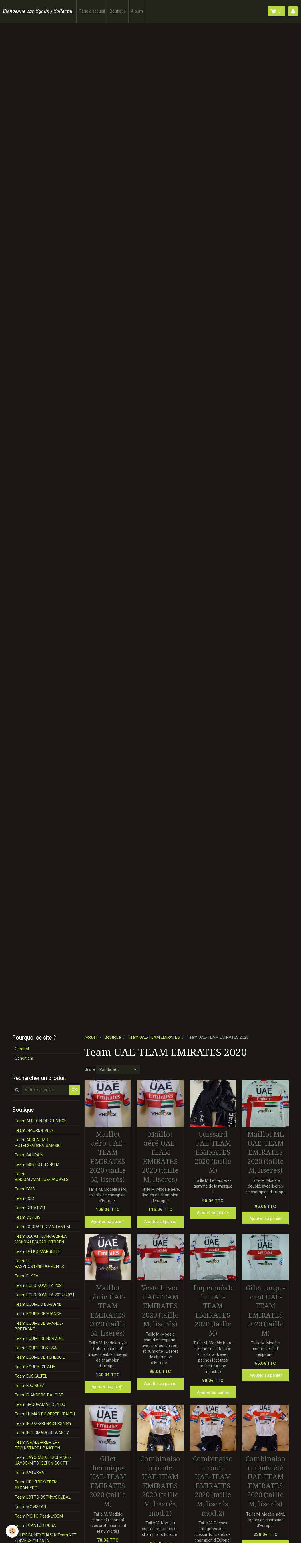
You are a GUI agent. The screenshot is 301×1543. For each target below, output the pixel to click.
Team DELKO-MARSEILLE (38, 1251)
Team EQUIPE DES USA (36, 1348)
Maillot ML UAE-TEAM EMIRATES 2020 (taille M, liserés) (265, 1152)
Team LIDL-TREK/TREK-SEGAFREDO (36, 1485)
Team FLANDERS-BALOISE (39, 1395)
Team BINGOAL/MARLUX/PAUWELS (42, 1177)
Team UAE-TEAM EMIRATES (154, 1037)
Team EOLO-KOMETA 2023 (39, 1285)
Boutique (118, 11)
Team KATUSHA (29, 1472)
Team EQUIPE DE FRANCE (38, 1313)
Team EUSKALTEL (31, 1376)
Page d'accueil (92, 11)
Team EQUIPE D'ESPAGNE (38, 1304)
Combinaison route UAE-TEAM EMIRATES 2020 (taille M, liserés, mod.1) (160, 1486)
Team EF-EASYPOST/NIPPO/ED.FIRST (41, 1264)
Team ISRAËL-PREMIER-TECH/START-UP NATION (37, 1445)
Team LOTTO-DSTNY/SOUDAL (43, 1497)
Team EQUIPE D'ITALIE (35, 1366)
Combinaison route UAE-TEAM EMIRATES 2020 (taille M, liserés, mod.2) (213, 1486)
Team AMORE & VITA (34, 1130)
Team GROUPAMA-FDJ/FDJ (40, 1404)
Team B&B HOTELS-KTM (37, 1164)
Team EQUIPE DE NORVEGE (39, 1338)
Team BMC (25, 1189)
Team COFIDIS (28, 1217)
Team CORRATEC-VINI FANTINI (42, 1226)
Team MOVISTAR (30, 1506)
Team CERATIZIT (30, 1208)
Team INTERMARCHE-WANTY (42, 1433)
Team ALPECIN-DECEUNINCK (41, 1121)
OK (74, 1089)
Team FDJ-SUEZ (30, 1385)
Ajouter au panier (107, 1221)
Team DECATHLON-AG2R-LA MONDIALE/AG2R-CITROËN (41, 1239)
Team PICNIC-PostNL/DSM (39, 1516)
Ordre (89, 1069)
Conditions (24, 1058)
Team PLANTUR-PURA (35, 1525)
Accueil (90, 1037)
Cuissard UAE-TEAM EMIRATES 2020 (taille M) (213, 1152)
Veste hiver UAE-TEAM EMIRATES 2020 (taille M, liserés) (160, 1306)
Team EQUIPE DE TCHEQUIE (40, 1357)
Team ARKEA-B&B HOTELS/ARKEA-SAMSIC (38, 1143)
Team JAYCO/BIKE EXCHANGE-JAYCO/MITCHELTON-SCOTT (43, 1460)
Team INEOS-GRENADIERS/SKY (43, 1423)
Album (137, 11)
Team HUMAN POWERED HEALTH (45, 1414)
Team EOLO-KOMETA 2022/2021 (45, 1295)
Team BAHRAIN (29, 1155)
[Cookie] (12, 1531)
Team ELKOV (26, 1276)
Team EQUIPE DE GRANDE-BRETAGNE (39, 1326)
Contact (22, 1049)
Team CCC (24, 1198)
